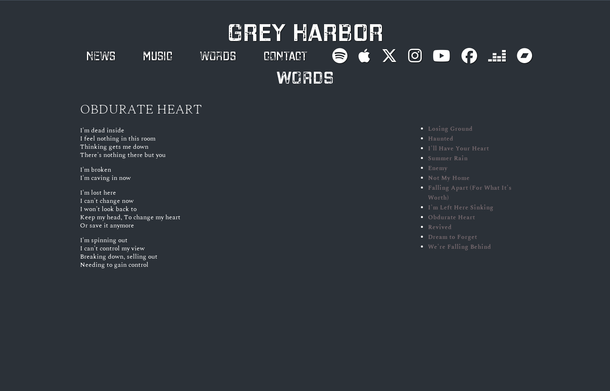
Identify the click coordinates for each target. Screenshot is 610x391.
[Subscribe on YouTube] (442, 55)
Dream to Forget (452, 237)
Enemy (438, 168)
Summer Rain (448, 158)
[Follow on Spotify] (340, 55)
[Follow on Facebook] (469, 55)
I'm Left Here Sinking (460, 207)
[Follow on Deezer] (497, 55)
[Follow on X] (389, 55)
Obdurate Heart (451, 217)
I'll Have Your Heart (458, 148)
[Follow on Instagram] (415, 55)
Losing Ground (450, 129)
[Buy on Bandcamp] (525, 55)
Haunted (440, 138)
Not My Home (449, 178)
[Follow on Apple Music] (364, 55)
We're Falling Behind (459, 247)
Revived (440, 227)
